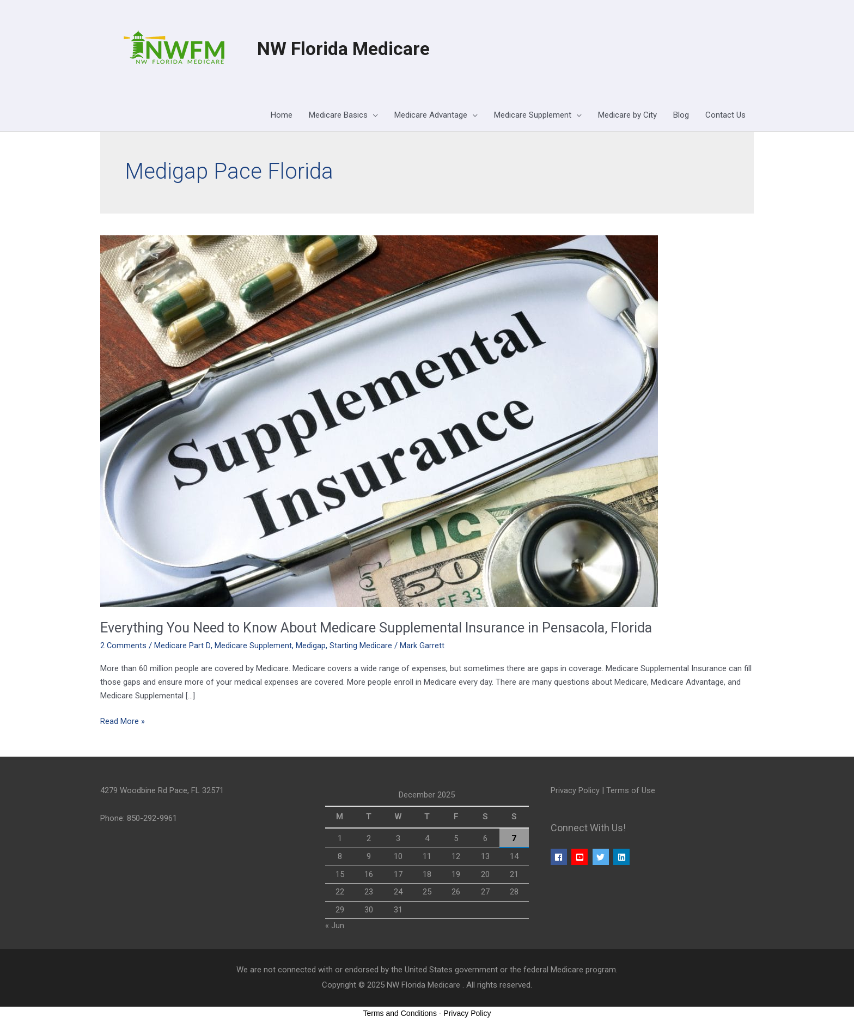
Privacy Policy (575, 791)
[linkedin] (622, 857)
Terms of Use (630, 791)
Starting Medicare (361, 646)
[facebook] (560, 857)
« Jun (334, 926)
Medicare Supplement (253, 646)
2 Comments (123, 646)
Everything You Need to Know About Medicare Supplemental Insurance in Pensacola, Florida (386, 628)
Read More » (122, 721)
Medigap (311, 646)
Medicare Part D (183, 646)
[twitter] (602, 857)
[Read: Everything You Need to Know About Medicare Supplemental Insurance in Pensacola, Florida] (379, 421)
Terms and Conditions (400, 1013)
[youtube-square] (580, 857)
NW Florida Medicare (347, 49)
